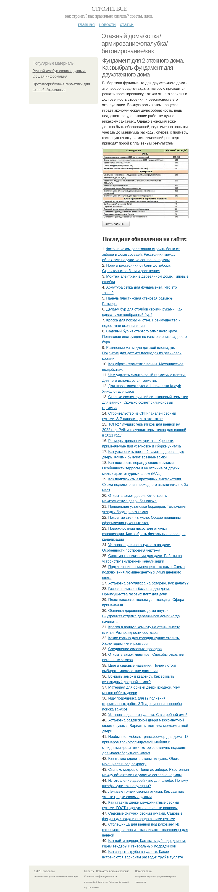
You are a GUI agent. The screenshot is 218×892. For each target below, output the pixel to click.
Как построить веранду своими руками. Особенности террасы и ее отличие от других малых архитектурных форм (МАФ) (141, 468)
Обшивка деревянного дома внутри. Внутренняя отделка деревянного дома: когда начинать (141, 616)
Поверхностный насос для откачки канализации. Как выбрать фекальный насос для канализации (144, 533)
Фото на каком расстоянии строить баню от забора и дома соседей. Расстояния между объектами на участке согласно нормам (141, 254)
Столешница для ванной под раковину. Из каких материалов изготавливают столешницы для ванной (145, 829)
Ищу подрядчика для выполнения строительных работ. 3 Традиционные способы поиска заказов (142, 703)
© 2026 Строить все (44, 871)
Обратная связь (143, 871)
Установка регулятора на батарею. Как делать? (148, 583)
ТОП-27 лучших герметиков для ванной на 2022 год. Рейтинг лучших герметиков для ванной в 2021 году (144, 429)
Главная (86, 24)
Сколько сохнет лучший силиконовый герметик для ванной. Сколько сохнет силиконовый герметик (145, 402)
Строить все (109, 8)
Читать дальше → (116, 224)
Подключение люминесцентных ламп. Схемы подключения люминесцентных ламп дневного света (143, 572)
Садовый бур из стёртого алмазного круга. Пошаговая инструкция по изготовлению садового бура (144, 336)
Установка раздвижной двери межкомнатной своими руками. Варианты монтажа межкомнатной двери (145, 725)
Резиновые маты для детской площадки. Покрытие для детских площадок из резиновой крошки (142, 353)
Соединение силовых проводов (135, 649)
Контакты (89, 871)
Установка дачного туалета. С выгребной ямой (147, 715)
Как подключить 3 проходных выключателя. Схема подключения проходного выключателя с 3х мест (145, 484)
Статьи (127, 24)
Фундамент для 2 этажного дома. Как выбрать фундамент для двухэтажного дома (143, 67)
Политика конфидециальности (100, 876)
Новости (107, 24)
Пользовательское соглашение (112, 871)
